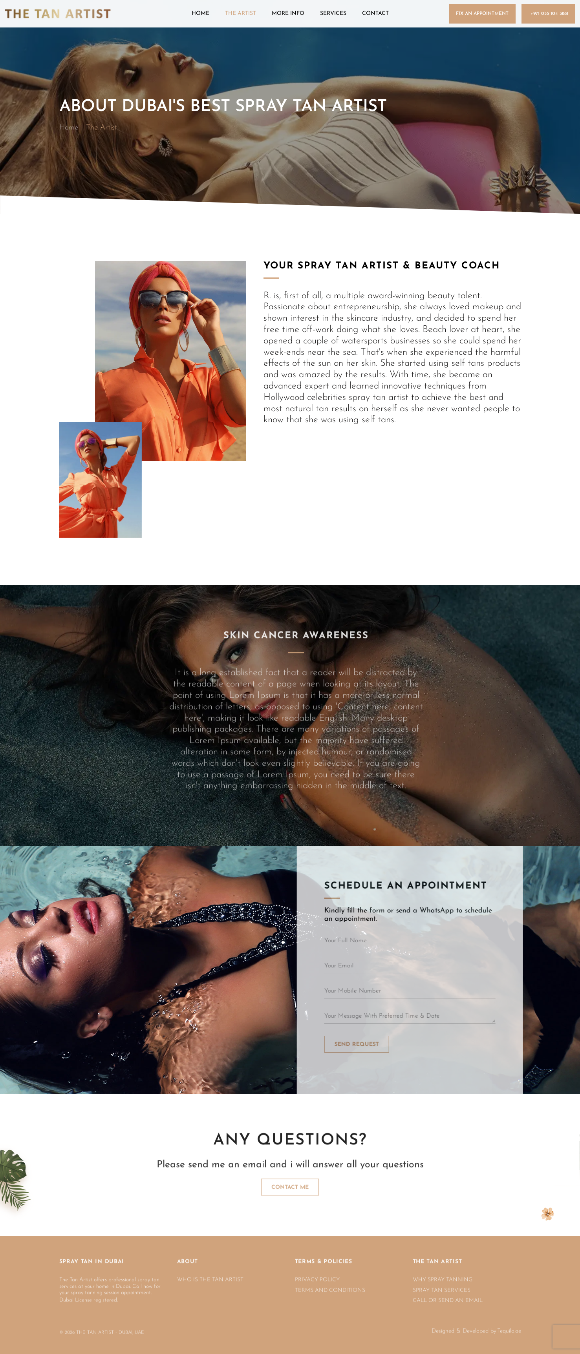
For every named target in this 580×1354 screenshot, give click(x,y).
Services (333, 13)
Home (200, 13)
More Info (288, 13)
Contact (375, 13)
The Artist (240, 13)
